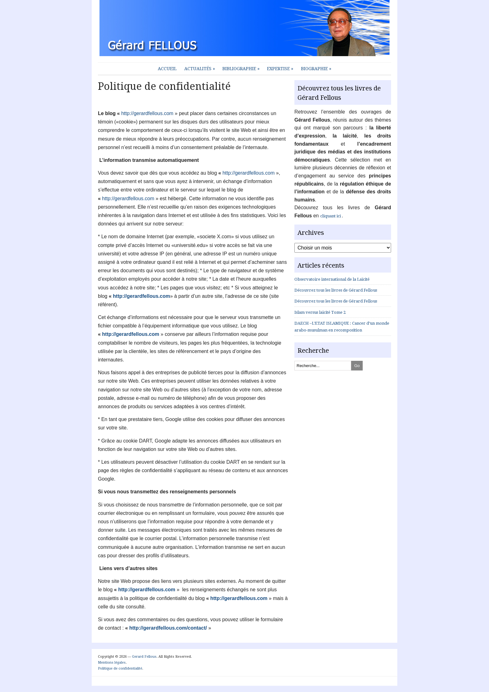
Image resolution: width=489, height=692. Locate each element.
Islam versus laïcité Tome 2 (320, 312)
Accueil (167, 68)
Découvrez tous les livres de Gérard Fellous (335, 290)
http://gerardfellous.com (147, 113)
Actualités (199, 68)
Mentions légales (112, 663)
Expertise (280, 68)
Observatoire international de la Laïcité (332, 279)
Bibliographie (240, 68)
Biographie (316, 68)
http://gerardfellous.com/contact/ (168, 628)
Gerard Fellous (144, 657)
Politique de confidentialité (120, 668)
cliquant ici (331, 216)
